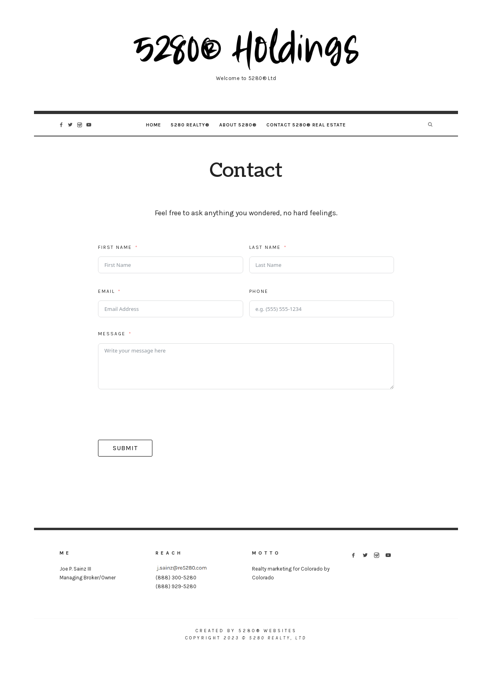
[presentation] (159, 414)
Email (106, 291)
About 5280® (238, 125)
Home (153, 125)
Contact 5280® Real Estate (306, 125)
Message (112, 333)
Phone (258, 291)
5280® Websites (267, 630)
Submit (125, 448)
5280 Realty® (190, 125)
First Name (115, 247)
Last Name (265, 247)
